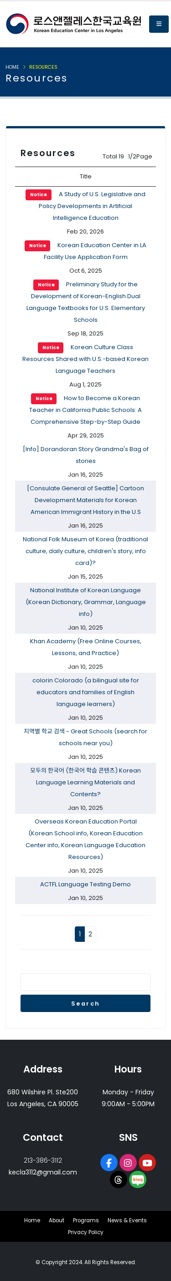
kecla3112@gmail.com (43, 1172)
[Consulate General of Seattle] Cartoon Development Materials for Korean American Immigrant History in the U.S (85, 500)
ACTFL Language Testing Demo (85, 884)
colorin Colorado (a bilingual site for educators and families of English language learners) (85, 692)
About (56, 1220)
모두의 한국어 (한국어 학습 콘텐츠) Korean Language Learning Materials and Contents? (85, 782)
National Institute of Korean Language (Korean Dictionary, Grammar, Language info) (86, 602)
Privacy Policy (86, 1232)
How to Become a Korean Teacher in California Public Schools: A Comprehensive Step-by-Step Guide (85, 410)
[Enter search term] (85, 982)
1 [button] (80, 934)
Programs (86, 1220)
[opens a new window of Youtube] (147, 1162)
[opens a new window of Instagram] (128, 1162)
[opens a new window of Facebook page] (109, 1162)
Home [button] (12, 67)
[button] (159, 24)
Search (85, 1003)
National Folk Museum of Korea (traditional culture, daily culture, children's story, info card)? (85, 551)
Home (32, 1220)
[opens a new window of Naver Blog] (137, 1179)
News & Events (127, 1220)
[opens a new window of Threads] (118, 1179)
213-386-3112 (43, 1160)
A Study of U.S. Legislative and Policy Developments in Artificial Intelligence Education (85, 206)
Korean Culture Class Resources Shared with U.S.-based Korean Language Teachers (85, 359)
